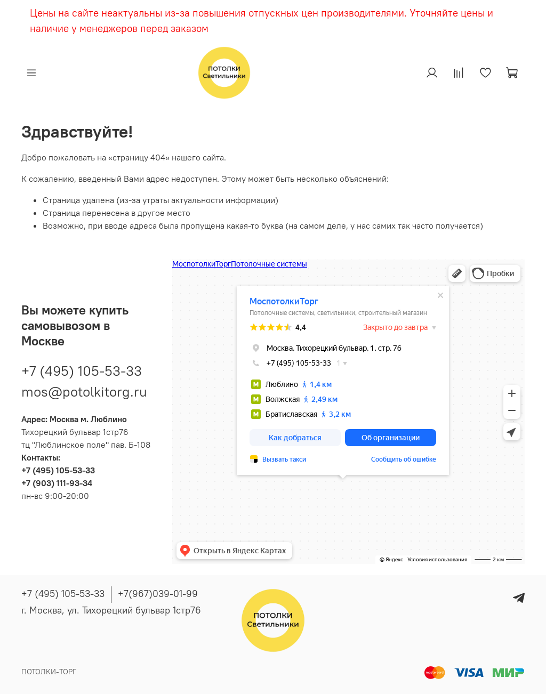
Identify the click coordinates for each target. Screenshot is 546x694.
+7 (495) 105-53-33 (81, 371)
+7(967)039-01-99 (158, 593)
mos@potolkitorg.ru (84, 391)
